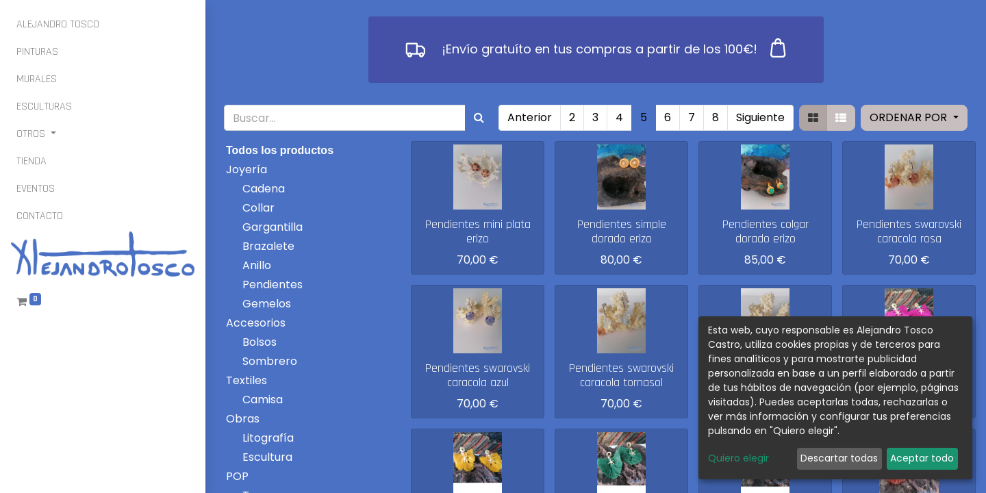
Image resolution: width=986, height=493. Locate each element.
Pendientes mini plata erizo (478, 231)
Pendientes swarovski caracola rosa (909, 231)
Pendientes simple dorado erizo (621, 231)
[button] (914, 118)
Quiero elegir (738, 458)
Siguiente (760, 117)
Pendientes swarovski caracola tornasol (621, 375)
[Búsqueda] (479, 118)
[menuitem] (58, 24)
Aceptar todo (922, 458)
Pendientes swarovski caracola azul (477, 375)
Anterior (529, 117)
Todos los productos (279, 150)
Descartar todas (839, 458)
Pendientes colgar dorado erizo (765, 231)
